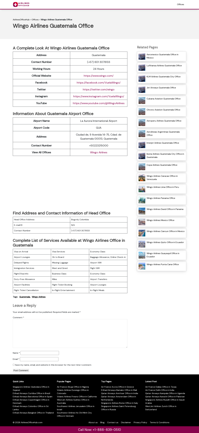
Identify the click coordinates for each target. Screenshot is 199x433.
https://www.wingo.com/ (99, 75)
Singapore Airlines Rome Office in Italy (119, 403)
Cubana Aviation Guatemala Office (164, 98)
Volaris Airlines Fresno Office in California (77, 396)
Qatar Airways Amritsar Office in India (119, 393)
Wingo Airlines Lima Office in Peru (163, 187)
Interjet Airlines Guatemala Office (163, 142)
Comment (18, 317)
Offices (180, 4)
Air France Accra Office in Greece (117, 386)
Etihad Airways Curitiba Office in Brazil (31, 393)
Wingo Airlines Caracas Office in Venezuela (162, 178)
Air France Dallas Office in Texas (161, 386)
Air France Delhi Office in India (159, 390)
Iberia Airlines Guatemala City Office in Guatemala (165, 156)
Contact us (112, 422)
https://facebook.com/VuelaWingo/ (99, 82)
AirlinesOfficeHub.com (31, 422)
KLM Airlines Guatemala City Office (164, 76)
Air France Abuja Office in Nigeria (73, 386)
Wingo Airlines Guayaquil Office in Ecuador (163, 255)
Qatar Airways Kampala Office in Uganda (165, 393)
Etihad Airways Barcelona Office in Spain (32, 396)
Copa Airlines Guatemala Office (162, 165)
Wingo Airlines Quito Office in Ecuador (165, 242)
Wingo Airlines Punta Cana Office (163, 264)
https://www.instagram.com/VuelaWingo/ (98, 96)
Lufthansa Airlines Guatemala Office (164, 65)
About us (93, 422)
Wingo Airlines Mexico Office (160, 220)
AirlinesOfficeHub (21, 19)
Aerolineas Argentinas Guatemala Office (163, 133)
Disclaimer (126, 422)
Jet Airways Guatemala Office (161, 87)
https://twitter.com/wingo (98, 89)
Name (16, 352)
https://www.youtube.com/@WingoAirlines (99, 103)
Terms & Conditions (159, 422)
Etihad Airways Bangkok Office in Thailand (33, 412)
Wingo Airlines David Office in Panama (165, 209)
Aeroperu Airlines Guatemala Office (164, 120)
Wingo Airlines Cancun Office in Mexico (166, 231)
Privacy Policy (140, 422)
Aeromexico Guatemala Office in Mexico (162, 56)
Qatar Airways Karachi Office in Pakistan (165, 396)
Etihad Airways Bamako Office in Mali (119, 390)
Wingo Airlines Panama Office (161, 198)
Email (16, 359)
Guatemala (24, 296)
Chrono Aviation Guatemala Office (163, 109)
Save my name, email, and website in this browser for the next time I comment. (53, 364)
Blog (102, 422)
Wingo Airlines (98, 152)
